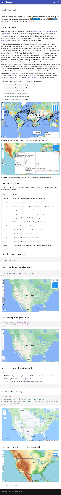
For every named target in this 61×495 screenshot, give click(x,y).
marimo (3, 40)
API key (14, 77)
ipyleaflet (38, 31)
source (45, 66)
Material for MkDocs (12, 493)
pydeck (48, 31)
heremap (7, 34)
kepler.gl (54, 31)
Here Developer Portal (30, 77)
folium (33, 31)
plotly (43, 31)
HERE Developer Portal (45, 376)
